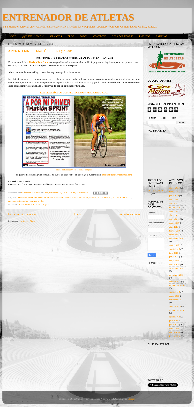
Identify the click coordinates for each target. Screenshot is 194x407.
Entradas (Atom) (28, 221)
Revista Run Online (39, 62)
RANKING (161, 36)
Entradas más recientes (22, 214)
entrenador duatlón (62, 197)
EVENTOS (144, 36)
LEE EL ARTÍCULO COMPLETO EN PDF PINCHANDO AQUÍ (74, 92)
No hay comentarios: (79, 192)
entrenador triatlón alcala (101, 197)
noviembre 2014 (176, 299)
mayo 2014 (174, 328)
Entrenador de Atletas (43, 197)
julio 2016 (173, 253)
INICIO (12, 36)
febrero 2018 (174, 231)
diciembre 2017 (176, 238)
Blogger (131, 399)
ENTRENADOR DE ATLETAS (68, 17)
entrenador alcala (25, 197)
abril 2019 (173, 215)
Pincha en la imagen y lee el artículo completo (74, 170)
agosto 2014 (174, 317)
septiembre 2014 (176, 310)
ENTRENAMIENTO (122, 197)
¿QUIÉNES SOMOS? (33, 36)
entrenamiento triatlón (18, 201)
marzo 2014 (174, 332)
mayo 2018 (174, 223)
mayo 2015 (174, 296)
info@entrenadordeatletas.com (117, 174)
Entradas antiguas (129, 214)
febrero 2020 (174, 207)
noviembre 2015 (176, 275)
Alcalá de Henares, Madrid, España (34, 204)
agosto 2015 (174, 292)
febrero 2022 (174, 191)
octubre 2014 (175, 306)
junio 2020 (174, 195)
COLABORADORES (122, 36)
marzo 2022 (174, 188)
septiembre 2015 (176, 285)
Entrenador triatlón (80, 197)
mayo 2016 (174, 260)
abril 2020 (173, 203)
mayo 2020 (174, 199)
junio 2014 (174, 324)
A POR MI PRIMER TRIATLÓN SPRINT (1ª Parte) (41, 51)
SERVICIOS (55, 36)
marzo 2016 (174, 264)
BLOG (70, 36)
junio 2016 (174, 256)
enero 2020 (174, 211)
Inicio (77, 214)
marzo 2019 (174, 219)
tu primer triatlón (36, 201)
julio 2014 (173, 320)
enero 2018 (174, 234)
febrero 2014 (174, 336)
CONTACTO (99, 36)
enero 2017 (174, 245)
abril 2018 (173, 227)
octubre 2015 (175, 281)
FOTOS (83, 36)
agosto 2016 (174, 249)
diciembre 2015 (176, 268)
